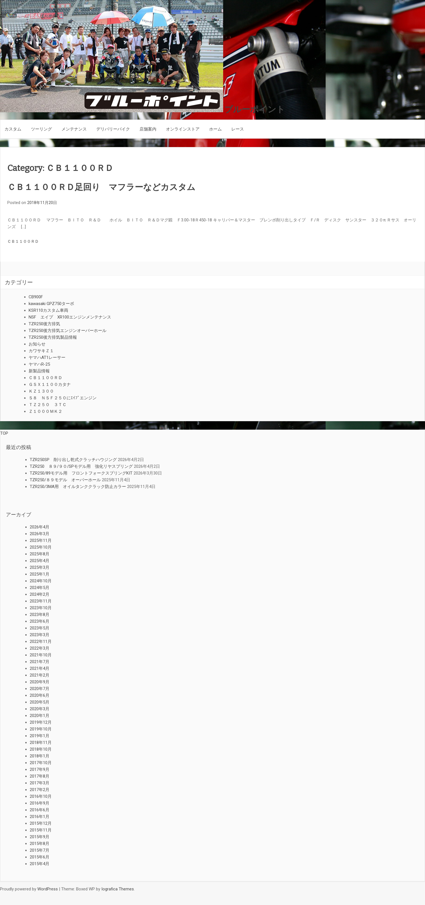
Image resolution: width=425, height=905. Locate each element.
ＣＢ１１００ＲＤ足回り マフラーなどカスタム (101, 187)
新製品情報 (39, 371)
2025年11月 (41, 540)
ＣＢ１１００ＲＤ (23, 241)
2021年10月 (41, 654)
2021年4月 (39, 668)
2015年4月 (39, 863)
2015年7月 (39, 850)
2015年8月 (39, 843)
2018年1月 (39, 756)
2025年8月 (39, 553)
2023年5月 (39, 628)
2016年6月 (39, 809)
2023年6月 (39, 621)
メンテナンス (74, 129)
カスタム (12, 129)
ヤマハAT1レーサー (47, 357)
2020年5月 (39, 702)
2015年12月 (41, 823)
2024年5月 (39, 587)
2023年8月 (39, 614)
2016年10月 (41, 796)
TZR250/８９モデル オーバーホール (65, 479)
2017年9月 (39, 769)
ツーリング (41, 129)
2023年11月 (41, 601)
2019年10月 (41, 729)
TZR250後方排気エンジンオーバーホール (67, 330)
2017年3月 (39, 782)
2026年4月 (39, 527)
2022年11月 (41, 641)
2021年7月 (39, 661)
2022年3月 (39, 648)
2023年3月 (39, 634)
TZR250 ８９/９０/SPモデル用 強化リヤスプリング (81, 466)
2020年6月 (39, 695)
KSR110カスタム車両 (48, 310)
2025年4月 (39, 560)
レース (237, 129)
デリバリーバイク (113, 129)
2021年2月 (39, 675)
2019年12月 (41, 722)
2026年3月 (39, 533)
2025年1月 (39, 574)
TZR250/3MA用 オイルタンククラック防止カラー (78, 486)
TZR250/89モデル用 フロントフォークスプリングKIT (81, 473)
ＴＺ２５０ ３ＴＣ (48, 404)
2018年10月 (41, 749)
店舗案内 (148, 129)
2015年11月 (41, 830)
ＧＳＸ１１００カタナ (50, 384)
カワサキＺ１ (41, 350)
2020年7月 (39, 688)
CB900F (36, 296)
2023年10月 (41, 607)
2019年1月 (39, 735)
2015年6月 (39, 857)
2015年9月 (39, 836)
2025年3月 (39, 567)
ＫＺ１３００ (41, 391)
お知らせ (37, 344)
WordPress (47, 889)
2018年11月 (41, 742)
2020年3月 (39, 708)
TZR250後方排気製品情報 (53, 337)
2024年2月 (39, 594)
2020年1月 (39, 715)
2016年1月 (39, 816)
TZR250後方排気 (44, 323)
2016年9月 (39, 803)
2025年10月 (41, 547)
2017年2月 (39, 789)
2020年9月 (39, 681)
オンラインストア (183, 129)
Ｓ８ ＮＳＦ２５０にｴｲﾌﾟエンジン (63, 397)
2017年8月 (39, 776)
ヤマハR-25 (39, 364)
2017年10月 (41, 762)
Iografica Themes (117, 889)
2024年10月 (41, 580)
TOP (4, 433)
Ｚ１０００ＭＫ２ (45, 411)
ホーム (215, 129)
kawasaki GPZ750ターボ (51, 303)
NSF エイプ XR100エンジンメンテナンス (70, 317)
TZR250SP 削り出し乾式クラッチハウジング (73, 459)
